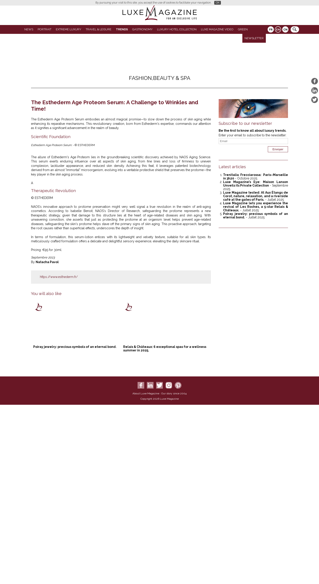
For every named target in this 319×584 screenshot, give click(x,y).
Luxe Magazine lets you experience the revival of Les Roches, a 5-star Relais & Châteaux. (255, 206)
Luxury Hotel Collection (176, 29)
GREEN (243, 29)
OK (218, 2)
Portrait (44, 29)
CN (285, 29)
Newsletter (254, 38)
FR (270, 29)
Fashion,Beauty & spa (159, 78)
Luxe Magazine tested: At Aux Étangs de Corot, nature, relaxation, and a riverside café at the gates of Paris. (255, 196)
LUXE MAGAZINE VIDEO (217, 29)
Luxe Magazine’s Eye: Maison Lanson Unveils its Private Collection (255, 183)
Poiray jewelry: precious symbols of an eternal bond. (75, 535)
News (28, 29)
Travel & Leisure (98, 29)
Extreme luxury (68, 29)
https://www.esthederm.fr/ (59, 465)
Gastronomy (142, 29)
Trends (122, 29)
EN (278, 29)
